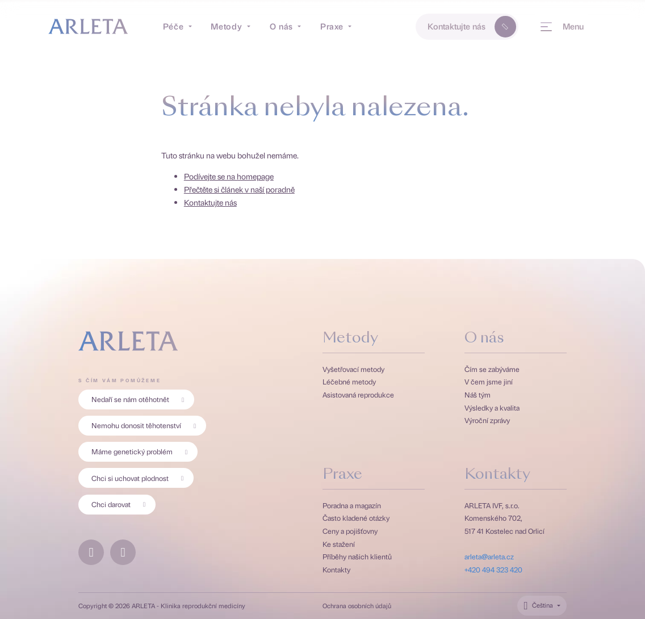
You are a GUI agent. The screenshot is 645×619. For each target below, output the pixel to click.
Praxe (342, 475)
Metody (350, 339)
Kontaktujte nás (473, 27)
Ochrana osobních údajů (356, 606)
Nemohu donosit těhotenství (145, 425)
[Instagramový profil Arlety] (123, 552)
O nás (484, 339)
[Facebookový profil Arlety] (91, 552)
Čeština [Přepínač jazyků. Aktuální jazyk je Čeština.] (542, 605)
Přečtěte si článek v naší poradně (239, 189)
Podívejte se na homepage (229, 176)
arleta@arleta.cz (489, 556)
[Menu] (561, 27)
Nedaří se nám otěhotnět (140, 399)
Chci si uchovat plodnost (139, 478)
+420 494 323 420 (493, 569)
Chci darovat (120, 504)
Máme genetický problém (141, 451)
